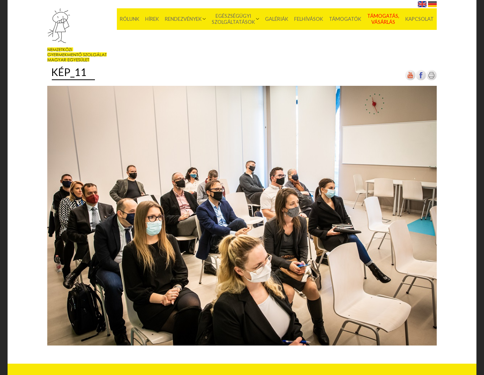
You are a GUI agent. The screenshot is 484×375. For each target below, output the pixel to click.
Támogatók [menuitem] (345, 19)
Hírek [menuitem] (152, 19)
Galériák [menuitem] (276, 19)
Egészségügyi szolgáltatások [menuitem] (233, 19)
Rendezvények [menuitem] (183, 19)
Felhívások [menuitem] (308, 19)
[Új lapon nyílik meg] (421, 79)
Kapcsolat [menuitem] (419, 19)
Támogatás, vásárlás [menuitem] (383, 19)
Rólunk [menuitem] (129, 19)
